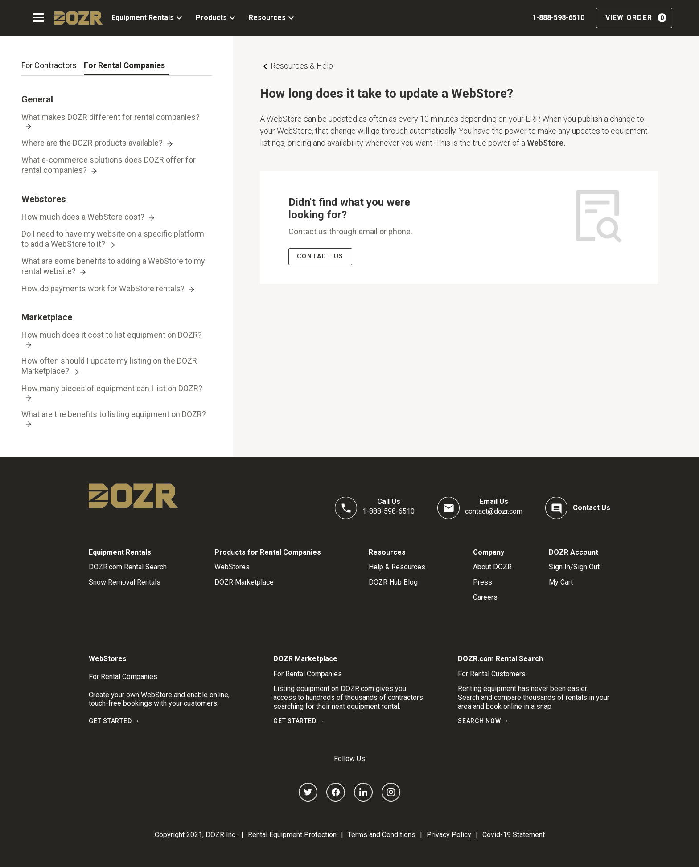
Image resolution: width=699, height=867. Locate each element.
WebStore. (546, 142)
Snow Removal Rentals (124, 582)
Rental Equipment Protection (292, 834)
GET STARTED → (114, 720)
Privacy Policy (449, 834)
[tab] (49, 65)
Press (482, 582)
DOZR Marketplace (244, 582)
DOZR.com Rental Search (128, 567)
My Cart (561, 582)
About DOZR (492, 567)
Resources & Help (302, 65)
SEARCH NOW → (483, 720)
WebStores (232, 567)
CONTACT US (320, 256)
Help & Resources (397, 567)
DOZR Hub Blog (393, 582)
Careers (485, 597)
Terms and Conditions (381, 834)
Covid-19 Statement (513, 834)
